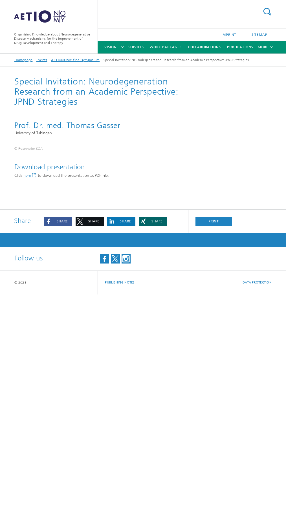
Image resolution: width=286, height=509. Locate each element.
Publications (240, 47)
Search (267, 11)
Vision (110, 47)
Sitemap (259, 35)
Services (136, 47)
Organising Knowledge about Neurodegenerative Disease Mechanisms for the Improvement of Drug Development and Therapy (52, 38)
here (27, 390)
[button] (58, 436)
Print (213, 436)
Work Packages (166, 47)
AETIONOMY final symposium (75, 60)
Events (41, 60)
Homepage (23, 60)
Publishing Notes (120, 497)
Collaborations (204, 47)
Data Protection (257, 497)
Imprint (228, 35)
